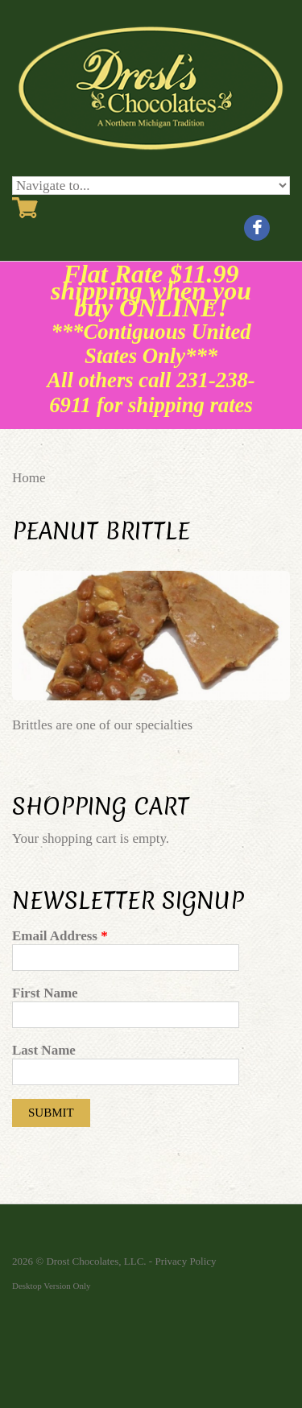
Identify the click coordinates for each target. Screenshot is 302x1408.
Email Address (60, 935)
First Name (45, 993)
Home (29, 477)
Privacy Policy (185, 1261)
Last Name (44, 1050)
